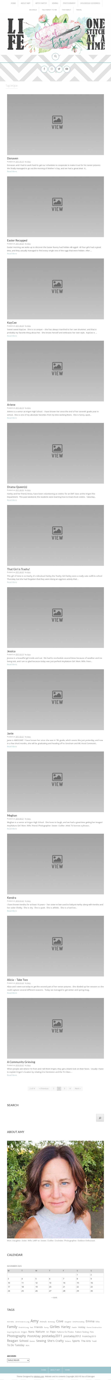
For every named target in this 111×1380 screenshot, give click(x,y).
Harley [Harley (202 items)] (66, 1327)
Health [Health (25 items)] (74, 1328)
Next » (78, 1089)
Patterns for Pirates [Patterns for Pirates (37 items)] (65, 1332)
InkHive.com (39, 1377)
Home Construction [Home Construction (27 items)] (94, 1328)
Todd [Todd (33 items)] (94, 1342)
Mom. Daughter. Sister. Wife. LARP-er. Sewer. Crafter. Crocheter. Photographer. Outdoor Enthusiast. (51, 1241)
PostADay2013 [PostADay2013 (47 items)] (89, 1337)
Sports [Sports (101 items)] (76, 1342)
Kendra (11, 898)
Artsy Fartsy (41, 3)
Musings (33, 10)
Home (13, 3)
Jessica (11, 651)
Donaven (12, 158)
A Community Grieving (21, 1062)
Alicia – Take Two (17, 980)
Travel (79, 10)
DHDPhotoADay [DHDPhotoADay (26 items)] (78, 1322)
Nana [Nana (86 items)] (31, 1332)
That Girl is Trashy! (18, 569)
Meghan (12, 816)
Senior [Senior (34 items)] (32, 1342)
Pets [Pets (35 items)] (92, 1332)
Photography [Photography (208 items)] (16, 1336)
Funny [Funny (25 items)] (46, 1328)
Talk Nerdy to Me (49, 10)
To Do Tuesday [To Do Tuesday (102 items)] (15, 1346)
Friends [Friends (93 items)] (38, 1328)
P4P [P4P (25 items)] (47, 1332)
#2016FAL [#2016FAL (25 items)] (10, 1322)
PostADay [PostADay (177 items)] (33, 1336)
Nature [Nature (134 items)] (40, 1332)
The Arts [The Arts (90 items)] (86, 1342)
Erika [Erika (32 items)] (98, 1322)
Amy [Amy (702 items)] (34, 1322)
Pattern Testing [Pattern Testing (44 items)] (82, 1332)
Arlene (11, 405)
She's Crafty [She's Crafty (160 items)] (55, 1342)
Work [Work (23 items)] (27, 1346)
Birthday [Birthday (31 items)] (51, 1322)
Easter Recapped (17, 240)
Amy (29, 162)
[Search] (100, 1118)
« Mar (54, 1298)
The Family (66, 10)
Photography (69, 3)
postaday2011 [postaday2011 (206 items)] (52, 1336)
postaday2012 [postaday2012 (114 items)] (72, 1337)
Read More (12, 172)
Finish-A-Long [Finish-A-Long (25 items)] (24, 1328)
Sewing (55, 3)
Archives (11, 1356)
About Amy (25, 3)
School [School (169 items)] (23, 1342)
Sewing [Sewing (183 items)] (41, 1341)
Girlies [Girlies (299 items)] (55, 1327)
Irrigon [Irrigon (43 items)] (24, 1332)
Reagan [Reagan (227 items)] (12, 1341)
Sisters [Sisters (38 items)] (68, 1342)
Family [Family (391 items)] (12, 1327)
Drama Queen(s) (17, 487)
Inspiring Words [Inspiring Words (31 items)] (13, 1332)
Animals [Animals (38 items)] (43, 1322)
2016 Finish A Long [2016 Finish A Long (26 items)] (22, 1322)
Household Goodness (90, 3)
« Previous (44, 1089)
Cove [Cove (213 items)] (59, 1322)
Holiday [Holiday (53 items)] (81, 1328)
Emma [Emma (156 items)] (90, 1322)
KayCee (12, 323)
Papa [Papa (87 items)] (53, 1332)
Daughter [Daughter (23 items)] (68, 1322)
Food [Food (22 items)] (31, 1328)
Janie (10, 733)
